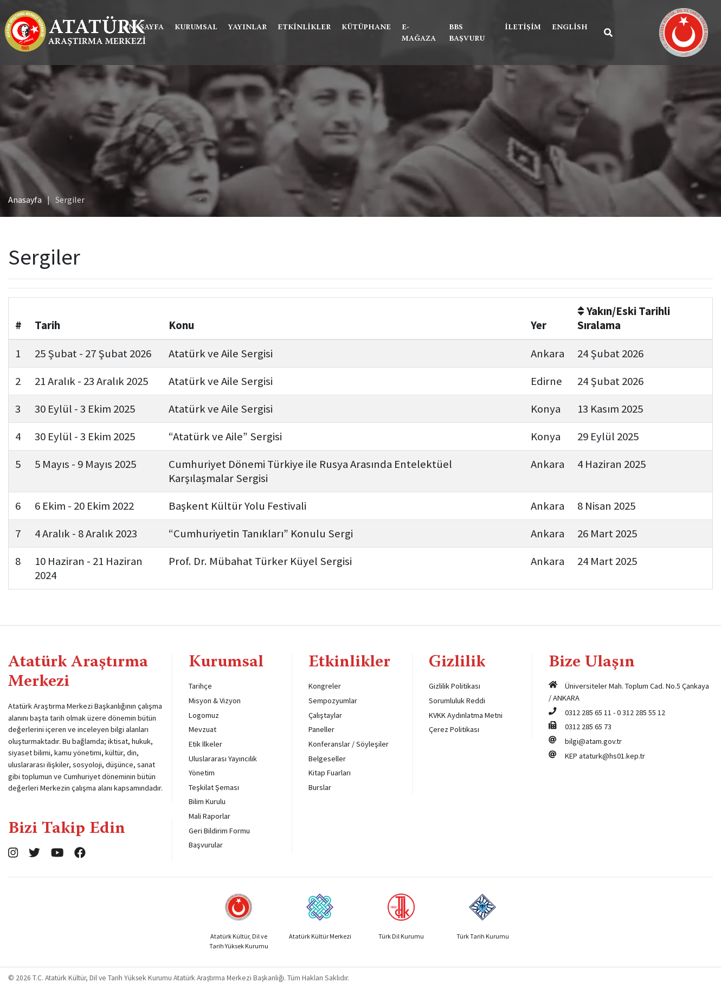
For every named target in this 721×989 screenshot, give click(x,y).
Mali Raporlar (209, 816)
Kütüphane (366, 27)
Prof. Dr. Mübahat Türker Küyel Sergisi (260, 561)
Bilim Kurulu (207, 801)
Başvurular (206, 845)
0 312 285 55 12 (641, 712)
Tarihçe (200, 686)
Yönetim (202, 773)
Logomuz (204, 715)
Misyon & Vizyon (215, 700)
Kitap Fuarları (329, 773)
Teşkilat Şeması (214, 787)
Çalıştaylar (325, 715)
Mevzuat (202, 729)
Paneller (321, 729)
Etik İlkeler (205, 744)
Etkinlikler (304, 27)
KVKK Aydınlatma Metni (466, 715)
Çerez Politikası (454, 729)
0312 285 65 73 (588, 726)
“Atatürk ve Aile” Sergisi (225, 436)
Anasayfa (143, 27)
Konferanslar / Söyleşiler (348, 744)
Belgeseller (327, 758)
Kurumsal (196, 27)
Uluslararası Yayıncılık (223, 758)
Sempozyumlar (332, 700)
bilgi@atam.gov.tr (593, 741)
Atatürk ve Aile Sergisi (221, 353)
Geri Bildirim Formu (219, 831)
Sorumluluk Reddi (457, 700)
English (570, 27)
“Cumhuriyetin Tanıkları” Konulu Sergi (261, 533)
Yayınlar (247, 27)
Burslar (319, 787)
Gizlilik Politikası (454, 686)
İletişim (523, 27)
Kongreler (324, 686)
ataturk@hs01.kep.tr (612, 756)
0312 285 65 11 (588, 712)
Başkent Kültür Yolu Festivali (237, 506)
